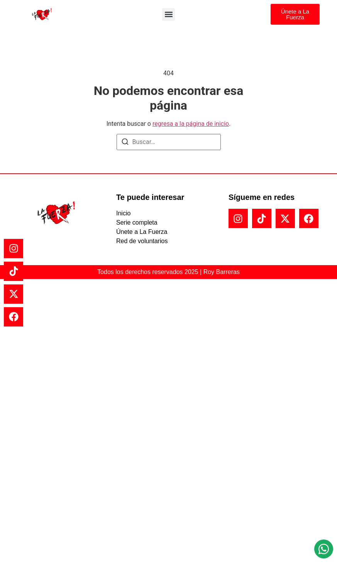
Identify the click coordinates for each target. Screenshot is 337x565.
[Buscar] (125, 143)
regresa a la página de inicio (190, 123)
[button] (168, 14)
